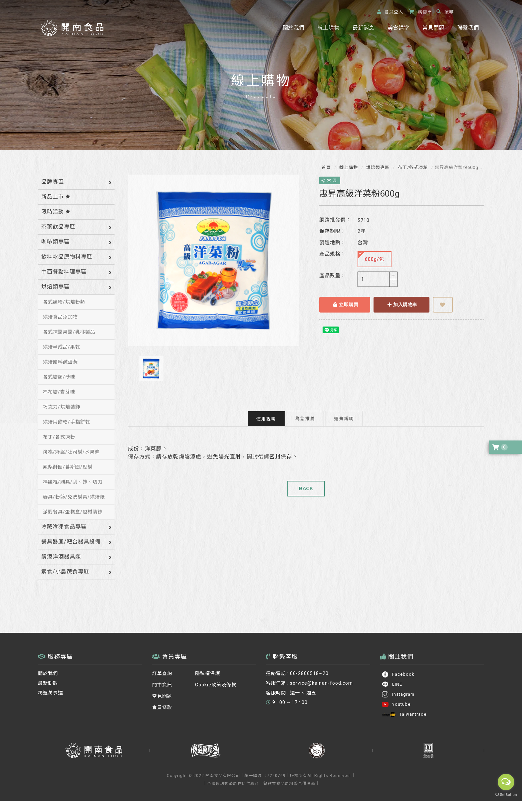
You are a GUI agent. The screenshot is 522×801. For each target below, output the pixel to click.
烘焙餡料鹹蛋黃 (60, 362)
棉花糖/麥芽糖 (59, 392)
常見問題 (433, 28)
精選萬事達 (50, 692)
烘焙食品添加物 (60, 317)
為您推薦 (305, 415)
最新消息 (363, 28)
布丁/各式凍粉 (412, 167)
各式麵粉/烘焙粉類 (64, 302)
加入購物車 (399, 305)
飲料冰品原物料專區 (66, 257)
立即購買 (342, 305)
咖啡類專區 (55, 242)
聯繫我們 (468, 28)
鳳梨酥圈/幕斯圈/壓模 (68, 466)
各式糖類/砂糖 (59, 377)
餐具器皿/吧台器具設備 (71, 541)
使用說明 (266, 415)
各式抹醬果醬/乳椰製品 (69, 332)
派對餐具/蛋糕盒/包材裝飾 (73, 511)
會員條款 (162, 707)
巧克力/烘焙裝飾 (61, 406)
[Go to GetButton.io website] (506, 794)
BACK (306, 485)
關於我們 (293, 28)
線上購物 (328, 28)
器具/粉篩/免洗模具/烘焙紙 (74, 496)
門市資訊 (162, 684)
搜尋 (445, 11)
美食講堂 (398, 28)
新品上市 (56, 197)
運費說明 (344, 415)
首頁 (326, 167)
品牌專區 (52, 182)
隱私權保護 (207, 673)
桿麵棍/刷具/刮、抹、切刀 (73, 481)
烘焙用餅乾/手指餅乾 (66, 421)
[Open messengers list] (506, 782)
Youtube (396, 704)
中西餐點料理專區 (64, 272)
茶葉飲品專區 (58, 227)
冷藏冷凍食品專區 (64, 526)
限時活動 (56, 212)
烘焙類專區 (377, 167)
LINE (392, 684)
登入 (390, 11)
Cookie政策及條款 (215, 684)
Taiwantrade (404, 714)
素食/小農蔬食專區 (65, 571)
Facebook (398, 674)
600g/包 (368, 257)
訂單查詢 (162, 673)
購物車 (420, 11)
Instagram (398, 694)
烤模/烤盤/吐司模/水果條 (71, 451)
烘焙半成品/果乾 (61, 347)
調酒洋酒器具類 (61, 556)
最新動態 (48, 683)
